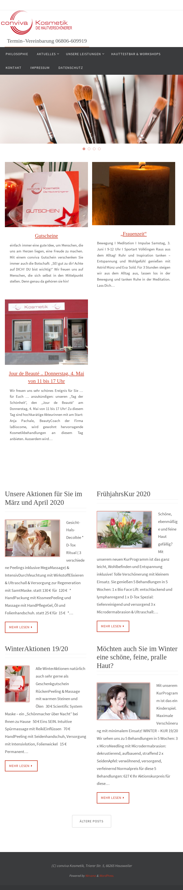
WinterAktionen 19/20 (35, 648)
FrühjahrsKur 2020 (123, 493)
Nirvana (90, 874)
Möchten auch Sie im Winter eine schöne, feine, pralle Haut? (136, 656)
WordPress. (106, 874)
